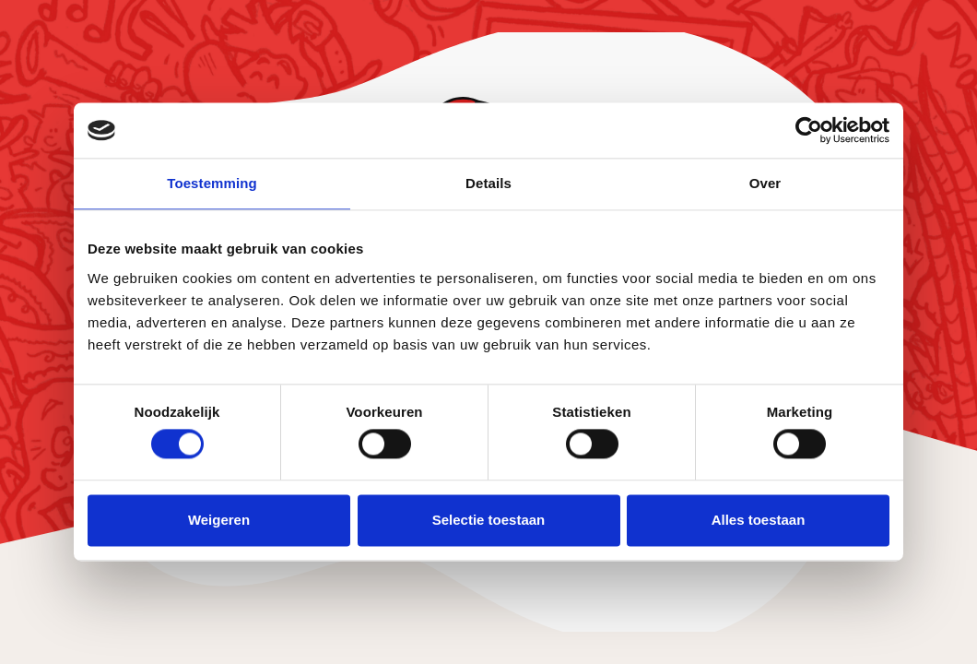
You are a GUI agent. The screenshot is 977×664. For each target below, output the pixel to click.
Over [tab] (765, 183)
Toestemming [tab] (212, 183)
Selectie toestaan (489, 520)
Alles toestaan (759, 520)
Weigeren (219, 520)
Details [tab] (488, 183)
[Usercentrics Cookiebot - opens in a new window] (808, 130)
